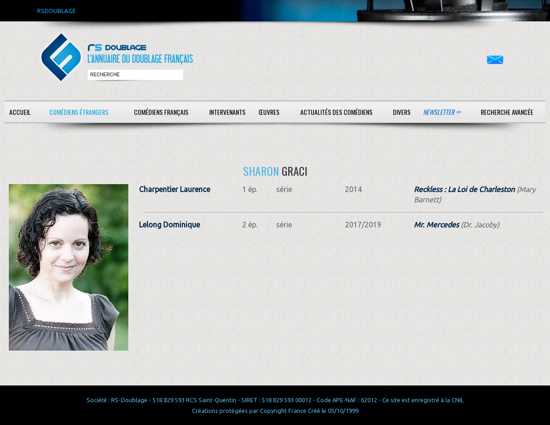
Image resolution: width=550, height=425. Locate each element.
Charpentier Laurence (174, 189)
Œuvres (268, 112)
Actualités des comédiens (336, 112)
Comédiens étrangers (78, 112)
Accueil (20, 112)
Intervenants (227, 112)
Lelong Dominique (169, 224)
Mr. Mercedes (436, 224)
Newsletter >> (441, 112)
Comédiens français (161, 112)
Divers (402, 112)
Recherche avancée (507, 112)
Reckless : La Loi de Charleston (464, 189)
